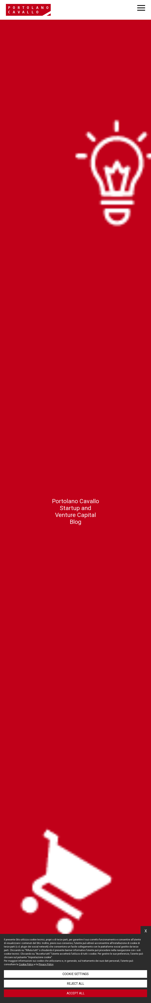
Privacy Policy (46, 964)
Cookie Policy (26, 964)
